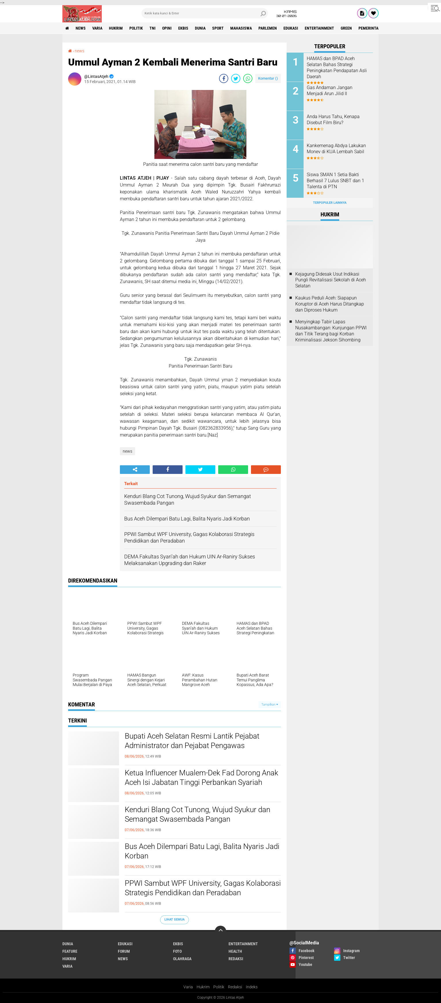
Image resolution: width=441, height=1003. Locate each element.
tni (152, 28)
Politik (218, 987)
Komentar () (268, 78)
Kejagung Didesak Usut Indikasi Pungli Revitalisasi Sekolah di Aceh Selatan (330, 280)
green (346, 28)
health (235, 951)
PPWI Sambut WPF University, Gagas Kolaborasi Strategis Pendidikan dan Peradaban (203, 888)
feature (69, 951)
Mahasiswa (241, 28)
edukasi (290, 28)
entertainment (319, 28)
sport (218, 28)
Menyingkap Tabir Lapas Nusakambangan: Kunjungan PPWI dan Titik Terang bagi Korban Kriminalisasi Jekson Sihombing (331, 330)
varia (97, 28)
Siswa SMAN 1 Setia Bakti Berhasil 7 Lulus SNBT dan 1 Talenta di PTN (335, 180)
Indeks (252, 987)
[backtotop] (220, 931)
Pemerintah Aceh (374, 28)
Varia (188, 987)
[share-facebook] (223, 78)
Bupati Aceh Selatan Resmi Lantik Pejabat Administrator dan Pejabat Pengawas (192, 741)
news (81, 28)
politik (136, 28)
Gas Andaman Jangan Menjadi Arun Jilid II (329, 90)
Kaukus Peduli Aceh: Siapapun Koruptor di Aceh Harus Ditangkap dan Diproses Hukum (329, 304)
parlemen (267, 28)
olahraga (182, 958)
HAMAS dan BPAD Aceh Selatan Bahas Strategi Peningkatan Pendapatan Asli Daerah (337, 67)
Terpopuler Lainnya (329, 203)
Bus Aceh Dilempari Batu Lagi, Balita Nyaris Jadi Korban (202, 851)
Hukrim (203, 987)
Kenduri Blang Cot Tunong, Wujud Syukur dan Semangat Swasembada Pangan (197, 814)
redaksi (236, 958)
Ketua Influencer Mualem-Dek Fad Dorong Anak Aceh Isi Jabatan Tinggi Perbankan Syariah (201, 777)
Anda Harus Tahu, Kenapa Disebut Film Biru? (333, 119)
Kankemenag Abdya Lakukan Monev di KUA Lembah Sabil (336, 148)
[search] (204, 13)
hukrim (116, 28)
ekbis (183, 28)
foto (177, 951)
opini (167, 28)
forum (124, 951)
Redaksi (235, 987)
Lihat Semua (174, 919)
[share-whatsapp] (247, 78)
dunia (200, 28)
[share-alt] (135, 469)
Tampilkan (269, 704)
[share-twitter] (235, 78)
